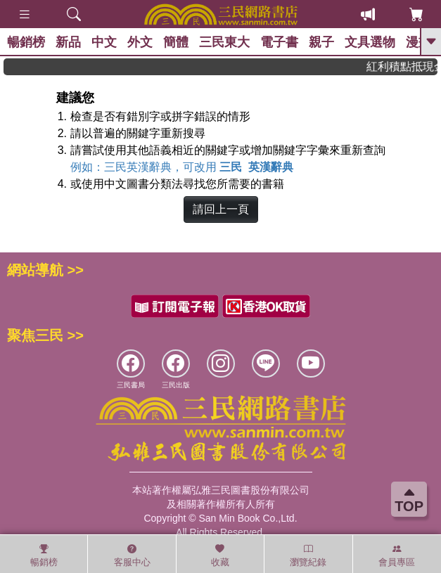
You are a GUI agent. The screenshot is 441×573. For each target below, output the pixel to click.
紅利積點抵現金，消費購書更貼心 (406, 66)
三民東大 (224, 42)
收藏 (220, 555)
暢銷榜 (26, 42)
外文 (140, 42)
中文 (104, 42)
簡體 (175, 42)
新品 (68, 42)
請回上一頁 (221, 209)
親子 (321, 42)
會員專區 (396, 555)
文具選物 (370, 42)
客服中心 (132, 555)
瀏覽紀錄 (308, 555)
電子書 (279, 42)
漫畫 (418, 42)
